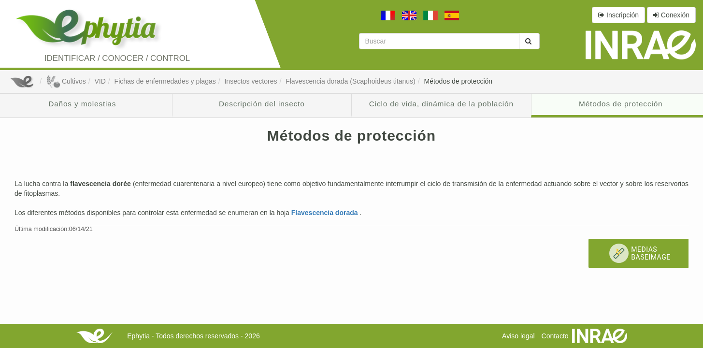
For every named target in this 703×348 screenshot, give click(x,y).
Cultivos (66, 81)
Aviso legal (518, 336)
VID (99, 81)
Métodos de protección (458, 81)
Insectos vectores (250, 81)
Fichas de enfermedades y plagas (165, 81)
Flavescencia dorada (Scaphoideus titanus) (351, 81)
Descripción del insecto (262, 104)
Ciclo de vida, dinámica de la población (441, 104)
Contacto (555, 336)
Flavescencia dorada (325, 213)
